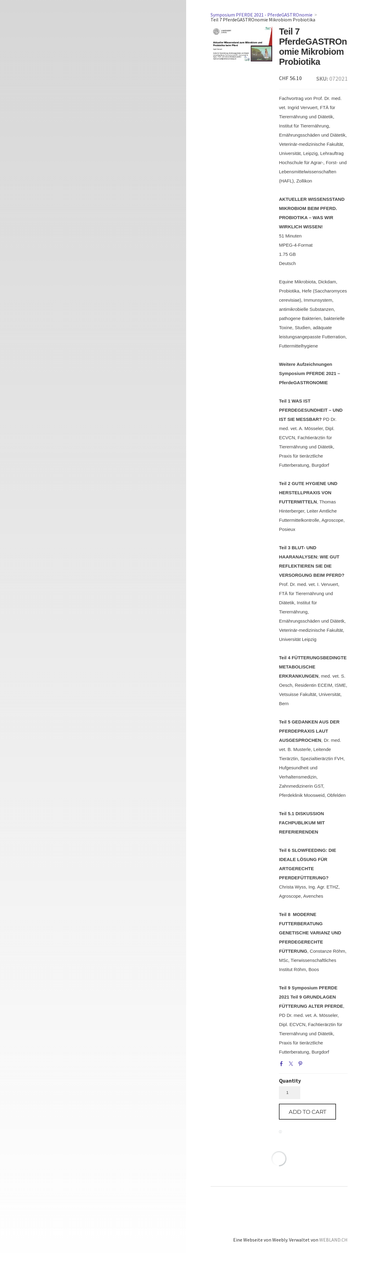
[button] (307, 1112)
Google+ (311, 1065)
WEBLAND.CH (333, 1240)
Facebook (282, 1065)
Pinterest (301, 1065)
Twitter (292, 1065)
